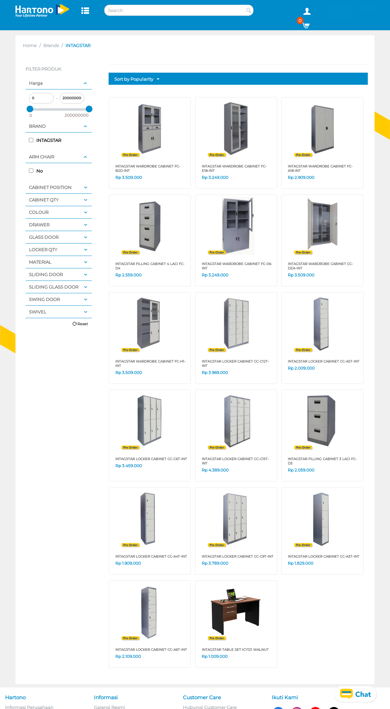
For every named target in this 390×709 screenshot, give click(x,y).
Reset (82, 324)
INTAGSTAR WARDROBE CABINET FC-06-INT (237, 266)
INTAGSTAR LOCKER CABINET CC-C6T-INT (151, 459)
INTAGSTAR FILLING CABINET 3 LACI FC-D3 (322, 461)
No (36, 171)
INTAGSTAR (45, 140)
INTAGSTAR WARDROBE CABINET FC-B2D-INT (147, 168)
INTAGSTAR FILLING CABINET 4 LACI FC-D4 (150, 266)
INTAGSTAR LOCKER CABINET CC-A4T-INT (151, 556)
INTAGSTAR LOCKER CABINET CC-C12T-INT (235, 363)
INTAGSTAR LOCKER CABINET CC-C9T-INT (237, 556)
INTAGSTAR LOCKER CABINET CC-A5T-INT (323, 361)
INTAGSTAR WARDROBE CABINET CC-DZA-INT (320, 266)
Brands (51, 45)
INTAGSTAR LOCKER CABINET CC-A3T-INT (323, 556)
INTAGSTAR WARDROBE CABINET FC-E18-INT (234, 168)
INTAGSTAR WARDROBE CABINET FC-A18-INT (320, 168)
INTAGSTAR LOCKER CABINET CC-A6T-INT (151, 649)
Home (30, 45)
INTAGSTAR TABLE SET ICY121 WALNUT (235, 649)
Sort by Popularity (136, 79)
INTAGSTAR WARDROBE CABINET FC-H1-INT (150, 363)
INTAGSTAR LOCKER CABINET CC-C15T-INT (235, 461)
